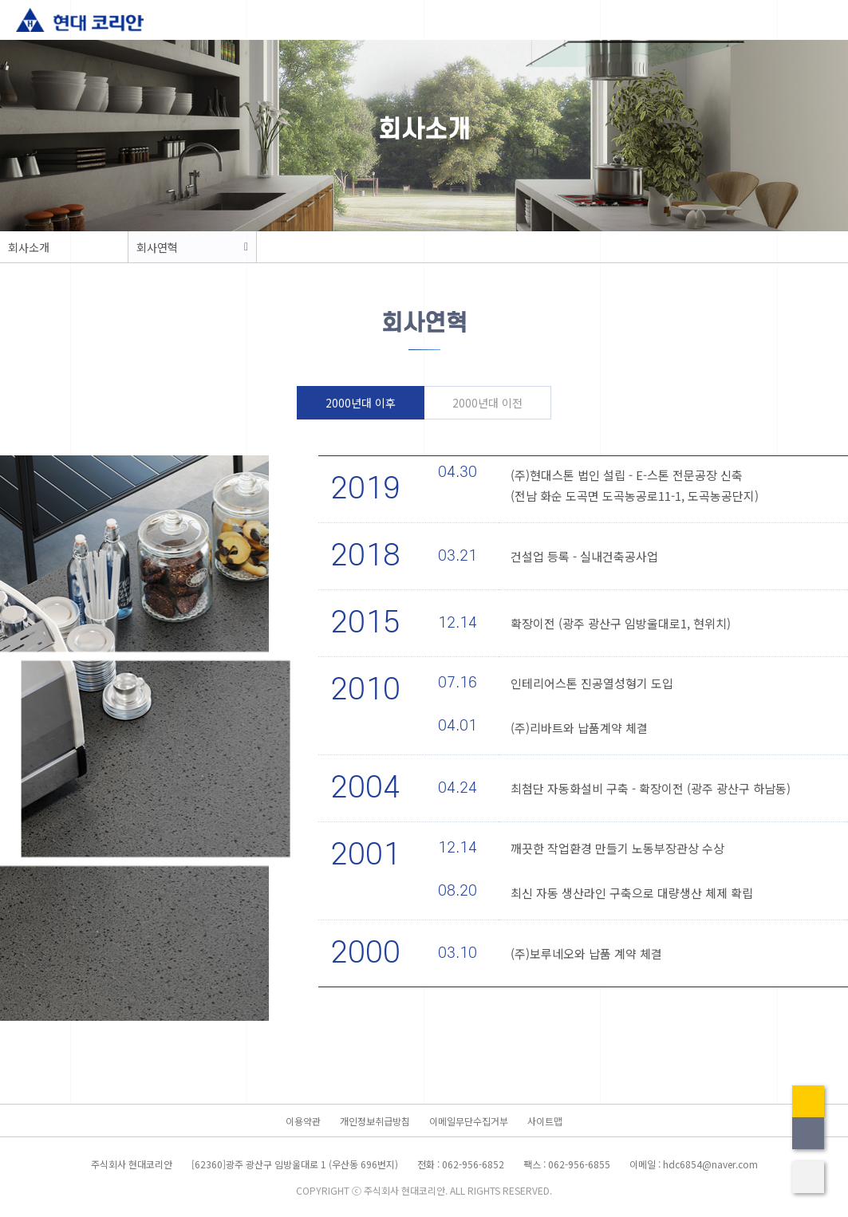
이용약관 (303, 1121)
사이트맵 (544, 1121)
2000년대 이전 (487, 403)
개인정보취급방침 (375, 1121)
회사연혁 (157, 247)
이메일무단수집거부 (468, 1121)
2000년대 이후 (360, 403)
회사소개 (28, 247)
